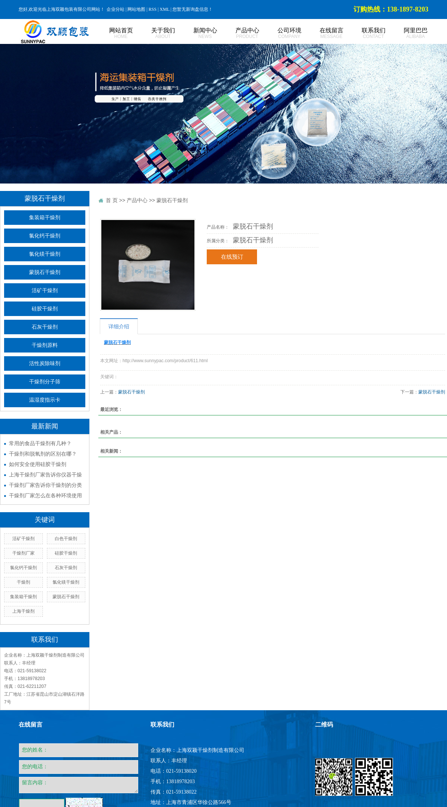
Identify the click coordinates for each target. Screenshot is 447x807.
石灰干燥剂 (45, 327)
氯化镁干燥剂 (44, 254)
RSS (152, 9)
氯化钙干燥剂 (44, 236)
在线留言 (323, 33)
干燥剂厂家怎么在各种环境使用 (45, 495)
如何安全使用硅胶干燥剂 (37, 464)
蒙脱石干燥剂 (44, 272)
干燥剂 (23, 582)
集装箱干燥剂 (44, 217)
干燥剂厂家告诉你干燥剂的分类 (45, 485)
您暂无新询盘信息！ (192, 9)
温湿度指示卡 (44, 400)
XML (164, 9)
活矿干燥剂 (45, 290)
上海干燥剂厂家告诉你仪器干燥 (45, 475)
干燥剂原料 (45, 345)
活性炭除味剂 (44, 363)
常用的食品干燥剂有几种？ (40, 443)
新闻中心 (197, 33)
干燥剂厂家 (23, 553)
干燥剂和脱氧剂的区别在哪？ (43, 454)
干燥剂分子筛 (44, 382)
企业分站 (115, 9)
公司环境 (281, 33)
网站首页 (113, 33)
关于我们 (155, 33)
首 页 (112, 200)
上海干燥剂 (23, 611)
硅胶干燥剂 (45, 309)
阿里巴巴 (407, 33)
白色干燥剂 (66, 538)
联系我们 (365, 33)
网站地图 (136, 9)
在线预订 (232, 257)
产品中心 (239, 33)
